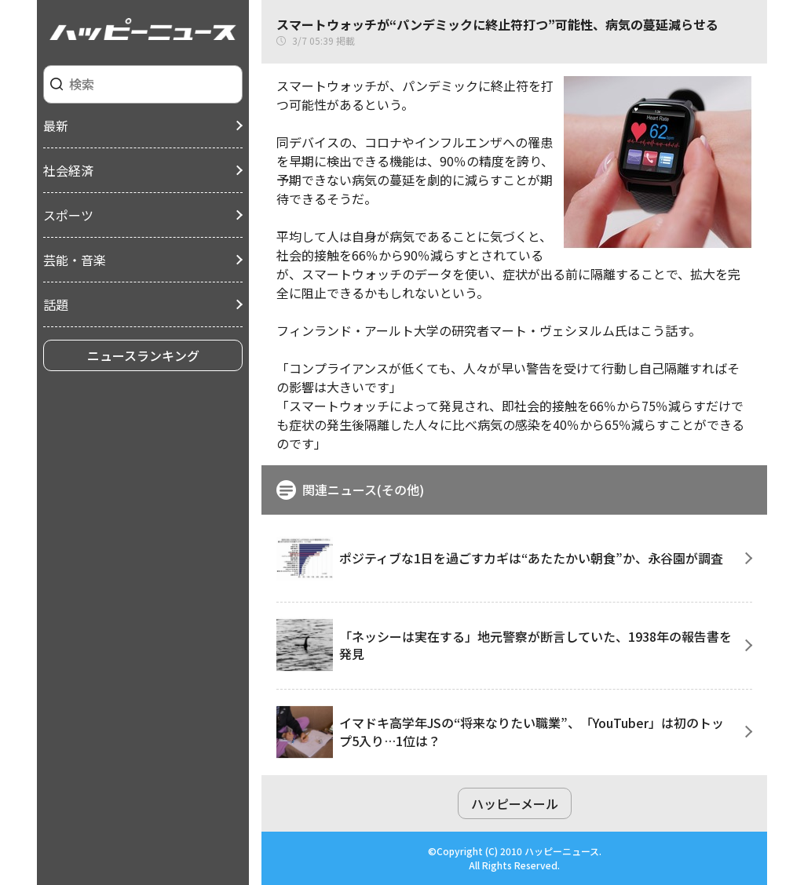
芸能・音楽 (74, 259)
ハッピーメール (514, 803)
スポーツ (68, 215)
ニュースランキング (143, 355)
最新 (55, 125)
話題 (55, 304)
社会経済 (68, 170)
